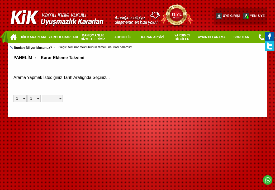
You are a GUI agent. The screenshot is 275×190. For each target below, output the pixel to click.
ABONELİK (122, 37)
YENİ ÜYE (257, 16)
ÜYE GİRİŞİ (231, 16)
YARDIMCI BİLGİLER (182, 37)
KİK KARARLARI (33, 37)
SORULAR (241, 37)
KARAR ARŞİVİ (152, 37)
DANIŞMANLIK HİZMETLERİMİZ (93, 37)
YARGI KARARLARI (63, 37)
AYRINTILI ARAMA (212, 37)
